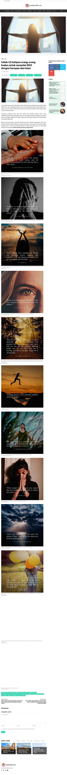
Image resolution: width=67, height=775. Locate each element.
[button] (61, 11)
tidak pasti (12, 695)
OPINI (44, 10)
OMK (34, 10)
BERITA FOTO (49, 10)
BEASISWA (18, 740)
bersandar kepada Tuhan (10, 692)
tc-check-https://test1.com (52, 98)
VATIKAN (24, 10)
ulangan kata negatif (20, 695)
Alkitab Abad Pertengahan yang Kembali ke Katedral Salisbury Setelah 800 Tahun (39, 750)
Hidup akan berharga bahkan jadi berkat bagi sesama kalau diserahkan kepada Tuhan (11, 702)
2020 (3, 692)
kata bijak (34, 692)
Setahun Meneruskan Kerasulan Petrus (53, 104)
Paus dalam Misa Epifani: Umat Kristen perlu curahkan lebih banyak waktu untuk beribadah (35, 702)
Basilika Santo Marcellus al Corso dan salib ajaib (8, 751)
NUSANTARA (29, 10)
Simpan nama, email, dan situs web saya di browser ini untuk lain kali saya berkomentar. (19, 729)
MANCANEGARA (18, 10)
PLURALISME (39, 10)
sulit (7, 695)
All (14, 740)
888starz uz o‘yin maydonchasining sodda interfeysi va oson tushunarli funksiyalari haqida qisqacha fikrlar (54, 91)
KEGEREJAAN (7, 10)
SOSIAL (12, 10)
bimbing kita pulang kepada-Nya (23, 692)
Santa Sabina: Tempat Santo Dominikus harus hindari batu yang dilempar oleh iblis (23, 751)
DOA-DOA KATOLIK (37, 740)
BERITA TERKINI (29, 740)
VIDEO (54, 10)
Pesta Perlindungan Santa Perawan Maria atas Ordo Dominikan (54, 111)
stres (3, 695)
